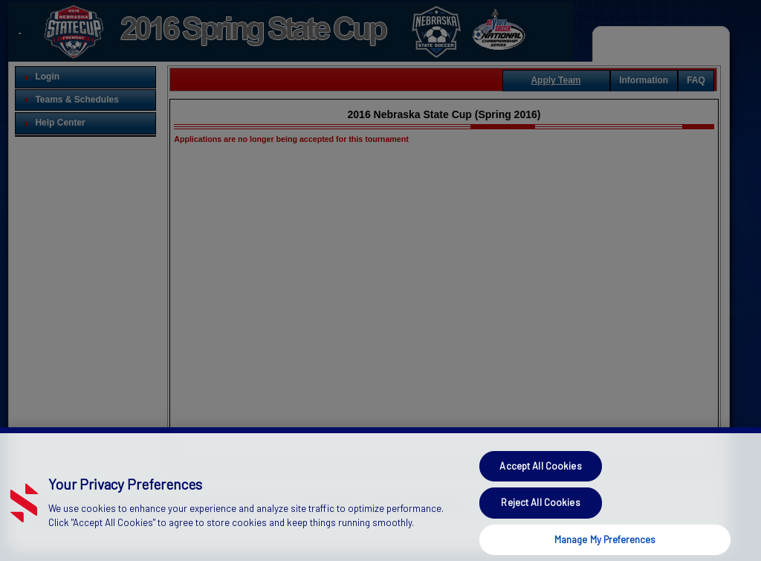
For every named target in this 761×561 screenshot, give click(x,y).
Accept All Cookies (540, 485)
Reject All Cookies (540, 522)
